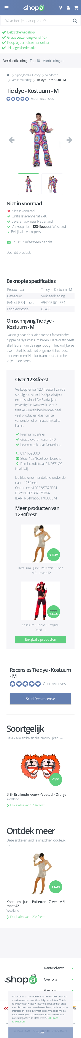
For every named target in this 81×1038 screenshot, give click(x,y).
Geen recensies (42, 98)
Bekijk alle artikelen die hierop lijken (32, 738)
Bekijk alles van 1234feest (27, 805)
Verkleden (51, 75)
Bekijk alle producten (40, 639)
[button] (61, 7)
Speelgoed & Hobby (27, 75)
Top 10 (35, 60)
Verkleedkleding (22, 80)
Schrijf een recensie (40, 698)
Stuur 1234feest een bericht (29, 242)
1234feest (40, 226)
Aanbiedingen (53, 60)
